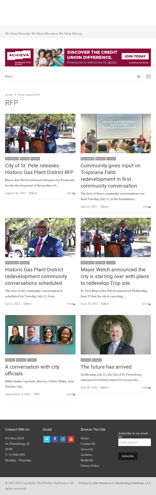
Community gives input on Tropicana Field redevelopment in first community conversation (111, 176)
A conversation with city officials (32, 370)
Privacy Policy (90, 466)
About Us (87, 449)
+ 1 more (35, 158)
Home (85, 438)
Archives (86, 455)
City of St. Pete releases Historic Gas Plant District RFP (39, 169)
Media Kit (87, 460)
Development (12, 158)
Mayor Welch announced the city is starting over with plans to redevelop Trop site (115, 276)
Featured (25, 262)
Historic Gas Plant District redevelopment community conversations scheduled (36, 276)
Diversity (25, 158)
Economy (100, 158)
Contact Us (88, 444)
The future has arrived (106, 367)
